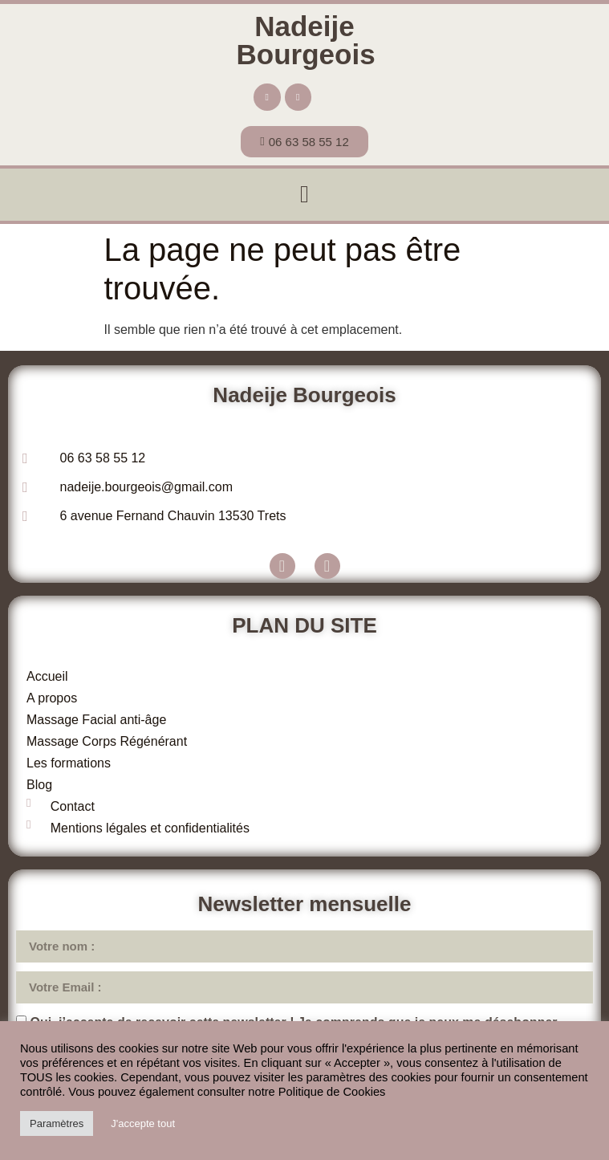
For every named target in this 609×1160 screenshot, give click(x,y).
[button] (304, 195)
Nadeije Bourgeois (306, 40)
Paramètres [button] (56, 1123)
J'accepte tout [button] (143, 1123)
